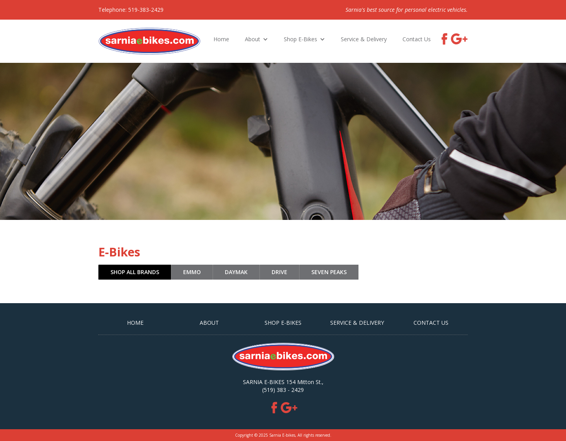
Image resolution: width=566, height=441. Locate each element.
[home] (149, 41)
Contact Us (416, 39)
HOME (135, 322)
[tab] (134, 272)
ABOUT (209, 322)
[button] (256, 39)
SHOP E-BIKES (283, 322)
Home (221, 39)
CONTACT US (430, 322)
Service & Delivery (364, 39)
